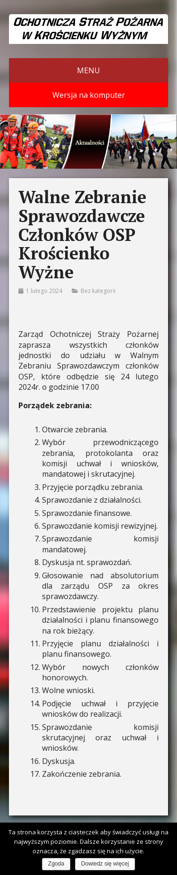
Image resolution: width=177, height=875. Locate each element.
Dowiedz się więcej (105, 863)
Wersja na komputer (88, 95)
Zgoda (56, 863)
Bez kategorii (98, 291)
